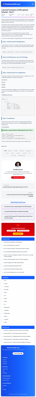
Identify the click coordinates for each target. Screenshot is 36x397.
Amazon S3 (10, 150)
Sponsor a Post (5, 380)
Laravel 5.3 (24, 153)
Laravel (7, 153)
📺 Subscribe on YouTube (18, 177)
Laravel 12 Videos (11, 230)
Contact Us (4, 361)
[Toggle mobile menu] (33, 4)
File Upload (22, 150)
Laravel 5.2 (18, 153)
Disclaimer (4, 363)
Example (16, 150)
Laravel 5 (12, 153)
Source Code (13, 155)
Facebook (4, 385)
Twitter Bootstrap (21, 155)
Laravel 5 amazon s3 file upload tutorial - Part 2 (20, 130)
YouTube (4, 389)
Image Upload (28, 150)
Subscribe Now (18, 233)
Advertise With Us (6, 378)
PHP (29, 153)
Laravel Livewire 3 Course (23, 230)
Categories (4, 373)
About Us (4, 359)
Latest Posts (5, 369)
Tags (3, 371)
